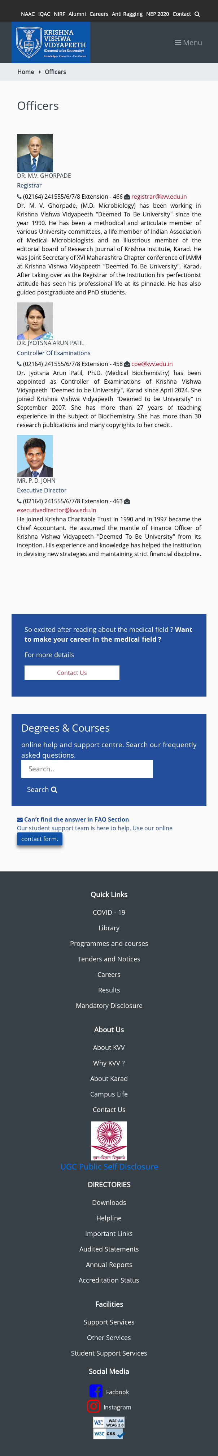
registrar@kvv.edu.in (159, 197)
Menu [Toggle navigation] (188, 42)
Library (109, 927)
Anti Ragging (127, 13)
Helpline (109, 1218)
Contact (182, 13)
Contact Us (72, 673)
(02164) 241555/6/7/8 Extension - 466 (73, 197)
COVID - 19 (109, 912)
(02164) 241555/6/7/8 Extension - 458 (73, 364)
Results (109, 990)
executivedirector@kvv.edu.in (56, 510)
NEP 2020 (157, 13)
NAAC (28, 13)
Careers (99, 13)
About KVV (109, 1047)
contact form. (39, 839)
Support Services (109, 1322)
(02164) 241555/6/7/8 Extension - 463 (73, 501)
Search (42, 789)
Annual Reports (109, 1264)
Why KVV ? (109, 1063)
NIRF (59, 13)
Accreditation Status (109, 1280)
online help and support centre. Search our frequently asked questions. (109, 759)
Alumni (77, 13)
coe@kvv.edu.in (152, 364)
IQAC (44, 13)
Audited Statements (109, 1249)
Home (25, 72)
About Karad (109, 1078)
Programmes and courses (109, 943)
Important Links (109, 1233)
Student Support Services (109, 1353)
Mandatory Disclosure (109, 1005)
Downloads (109, 1202)
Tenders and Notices (109, 959)
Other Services (109, 1337)
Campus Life (109, 1094)
